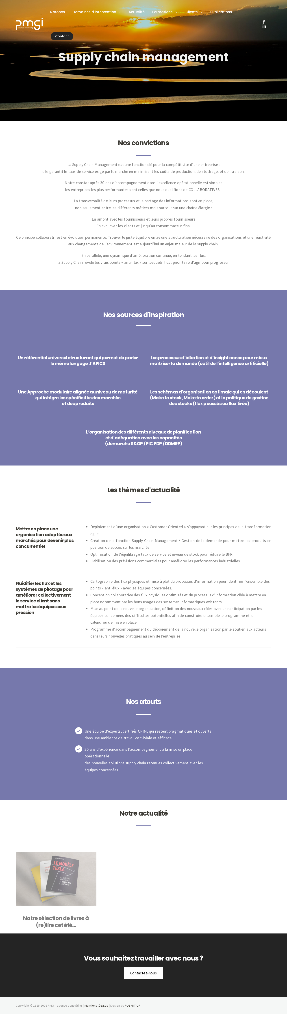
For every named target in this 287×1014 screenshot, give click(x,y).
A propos (59, 12)
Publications (223, 12)
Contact (64, 36)
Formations (164, 12)
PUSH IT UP (132, 1005)
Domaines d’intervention (96, 12)
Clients (193, 12)
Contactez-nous (143, 973)
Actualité (139, 12)
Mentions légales (96, 1005)
